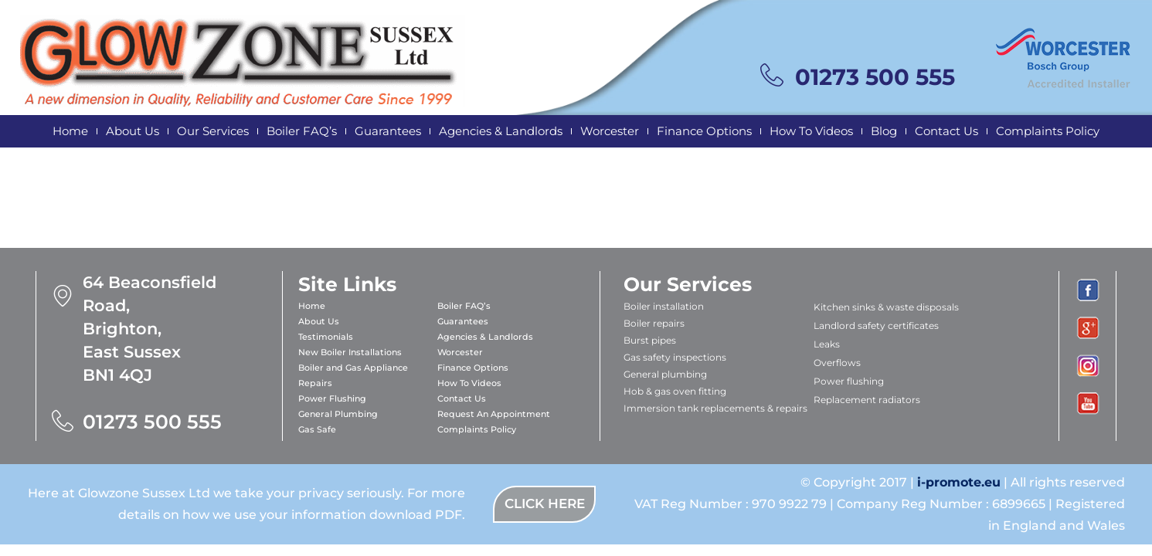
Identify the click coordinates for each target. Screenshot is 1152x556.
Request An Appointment (493, 414)
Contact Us (946, 131)
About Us (132, 131)
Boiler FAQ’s (302, 131)
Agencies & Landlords (500, 131)
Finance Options (704, 131)
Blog (884, 131)
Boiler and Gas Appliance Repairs (353, 375)
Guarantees (388, 131)
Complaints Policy (1047, 131)
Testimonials (325, 336)
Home (70, 131)
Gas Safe (317, 429)
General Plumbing (338, 414)
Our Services (213, 131)
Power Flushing (332, 398)
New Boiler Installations (350, 352)
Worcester (609, 131)
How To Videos (811, 131)
